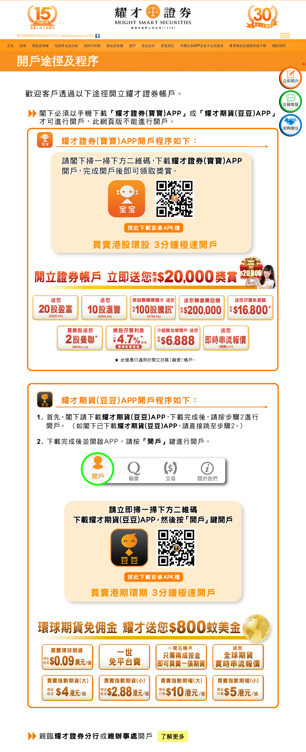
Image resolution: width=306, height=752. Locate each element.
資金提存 (148, 46)
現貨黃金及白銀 (66, 46)
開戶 (132, 46)
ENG (285, 35)
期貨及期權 (40, 46)
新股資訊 (167, 46)
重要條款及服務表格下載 (247, 46)
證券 (23, 46)
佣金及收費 (114, 46)
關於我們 (279, 46)
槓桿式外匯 (92, 46)
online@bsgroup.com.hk (76, 35)
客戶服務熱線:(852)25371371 (37, 35)
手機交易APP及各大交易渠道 (202, 46)
